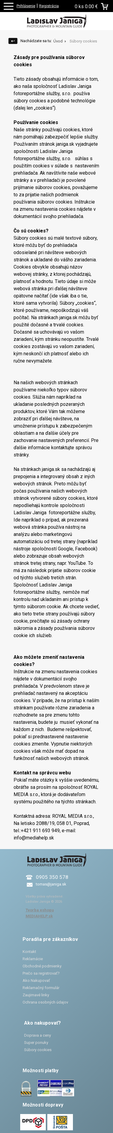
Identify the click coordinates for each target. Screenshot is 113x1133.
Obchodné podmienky (42, 966)
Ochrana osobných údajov (45, 1002)
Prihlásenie (26, 6)
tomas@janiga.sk (51, 884)
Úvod (58, 41)
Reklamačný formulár (41, 987)
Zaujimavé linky (36, 995)
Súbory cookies (38, 1049)
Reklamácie (33, 959)
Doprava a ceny (37, 1035)
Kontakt (29, 951)
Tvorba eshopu (40, 910)
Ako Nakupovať (36, 980)
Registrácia (49, 6)
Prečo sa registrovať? (41, 973)
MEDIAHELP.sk (39, 916)
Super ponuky (36, 1042)
